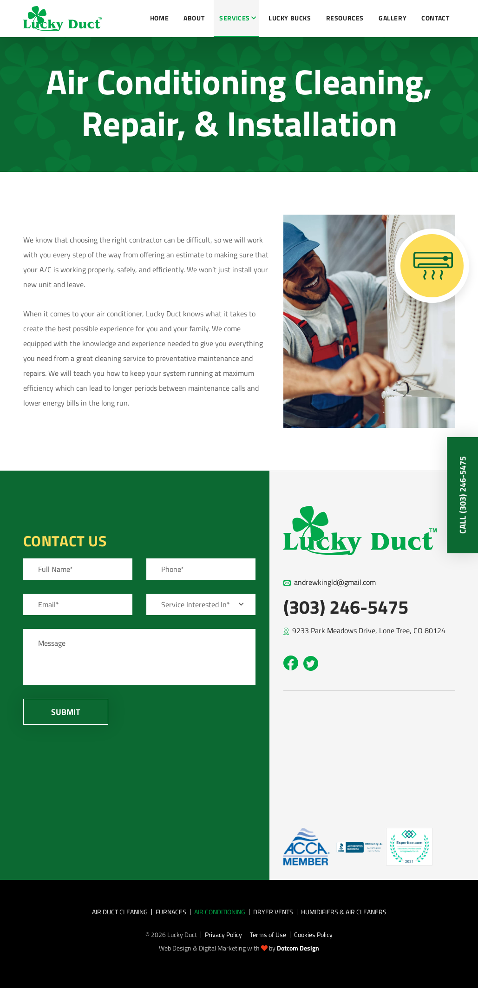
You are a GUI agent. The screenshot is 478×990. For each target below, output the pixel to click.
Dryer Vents (273, 912)
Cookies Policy (313, 934)
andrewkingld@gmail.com (335, 582)
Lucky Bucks (289, 18)
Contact (435, 18)
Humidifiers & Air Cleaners (343, 912)
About (193, 18)
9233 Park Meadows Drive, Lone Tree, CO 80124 (368, 630)
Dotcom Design (298, 948)
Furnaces (171, 912)
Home (159, 18)
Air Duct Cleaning (120, 912)
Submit (65, 712)
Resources (345, 18)
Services (234, 18)
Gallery (392, 18)
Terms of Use (268, 934)
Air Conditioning (219, 912)
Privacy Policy (223, 934)
